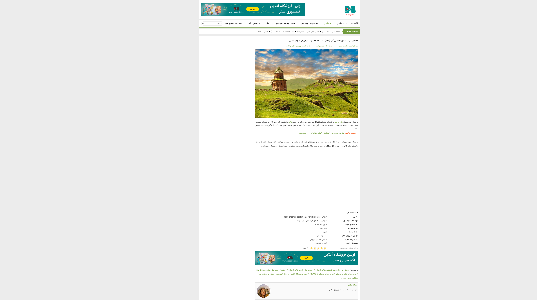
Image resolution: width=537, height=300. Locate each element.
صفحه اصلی (324, 31)
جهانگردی (314, 31)
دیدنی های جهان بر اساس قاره (296, 31)
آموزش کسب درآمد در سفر (337, 46)
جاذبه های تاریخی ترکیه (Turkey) (287, 270)
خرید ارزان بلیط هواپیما (312, 46)
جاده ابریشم (327, 122)
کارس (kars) (252, 31)
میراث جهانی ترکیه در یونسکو (335, 274)
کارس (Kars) (278, 274)
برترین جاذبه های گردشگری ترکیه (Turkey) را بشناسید (310, 133)
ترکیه (279, 122)
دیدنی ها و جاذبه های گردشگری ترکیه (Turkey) (319, 270)
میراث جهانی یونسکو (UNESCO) (310, 274)
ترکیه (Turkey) (265, 31)
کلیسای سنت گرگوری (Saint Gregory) (258, 270)
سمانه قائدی (341, 285)
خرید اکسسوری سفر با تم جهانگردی (286, 46)
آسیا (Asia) (278, 31)
